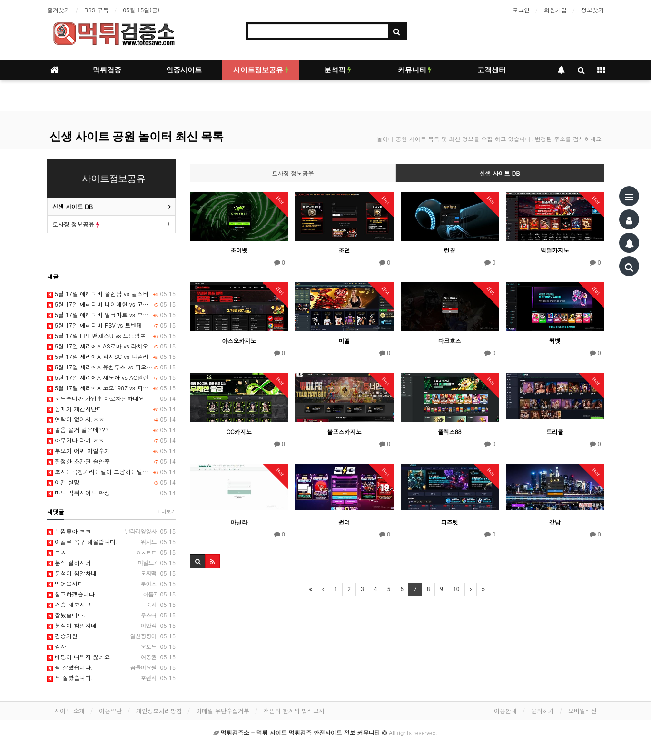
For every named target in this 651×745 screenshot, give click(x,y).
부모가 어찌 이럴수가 (111, 451)
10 (456, 589)
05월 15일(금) (141, 10)
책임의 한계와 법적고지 (294, 710)
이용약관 (110, 710)
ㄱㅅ (111, 552)
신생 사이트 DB (500, 173)
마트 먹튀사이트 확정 (111, 492)
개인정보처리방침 (159, 710)
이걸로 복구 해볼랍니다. (111, 541)
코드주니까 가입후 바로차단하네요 (111, 398)
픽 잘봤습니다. (111, 667)
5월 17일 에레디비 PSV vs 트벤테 (111, 325)
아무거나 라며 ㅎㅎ (111, 440)
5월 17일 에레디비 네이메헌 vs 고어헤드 (111, 304)
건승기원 (111, 636)
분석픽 (337, 70)
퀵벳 (555, 341)
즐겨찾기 (58, 10)
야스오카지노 (239, 341)
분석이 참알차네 (111, 573)
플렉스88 (450, 431)
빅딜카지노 (555, 250)
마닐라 (238, 522)
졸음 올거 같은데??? (111, 430)
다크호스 (449, 341)
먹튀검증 (107, 70)
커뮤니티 (415, 70)
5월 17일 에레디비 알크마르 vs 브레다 (111, 314)
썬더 (344, 522)
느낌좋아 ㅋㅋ (111, 531)
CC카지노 (238, 431)
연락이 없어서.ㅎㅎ (111, 419)
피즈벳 (449, 522)
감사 (111, 646)
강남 (555, 522)
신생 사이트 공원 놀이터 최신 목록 (136, 136)
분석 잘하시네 (111, 562)
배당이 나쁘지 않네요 (111, 657)
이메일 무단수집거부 (222, 710)
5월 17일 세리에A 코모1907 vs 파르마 (111, 388)
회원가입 (555, 10)
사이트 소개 (69, 710)
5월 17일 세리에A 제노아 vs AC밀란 (111, 377)
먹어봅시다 (111, 583)
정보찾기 (592, 10)
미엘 (344, 341)
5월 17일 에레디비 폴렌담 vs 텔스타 (111, 293)
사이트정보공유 (261, 70)
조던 (344, 250)
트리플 (554, 431)
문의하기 (542, 710)
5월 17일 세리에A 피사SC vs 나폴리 (111, 356)
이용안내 (505, 710)
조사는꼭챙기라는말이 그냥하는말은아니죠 (111, 472)
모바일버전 (582, 710)
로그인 (521, 10)
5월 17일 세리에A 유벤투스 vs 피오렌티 (111, 367)
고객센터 (491, 70)
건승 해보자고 (111, 604)
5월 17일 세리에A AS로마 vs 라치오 (111, 346)
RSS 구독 (96, 10)
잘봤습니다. (111, 615)
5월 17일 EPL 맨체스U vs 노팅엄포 (111, 335)
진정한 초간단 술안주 (111, 461)
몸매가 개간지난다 (111, 409)
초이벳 (238, 250)
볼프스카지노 (344, 431)
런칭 (449, 250)
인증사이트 (184, 70)
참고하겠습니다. (111, 594)
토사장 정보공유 (293, 173)
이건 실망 (111, 482)
